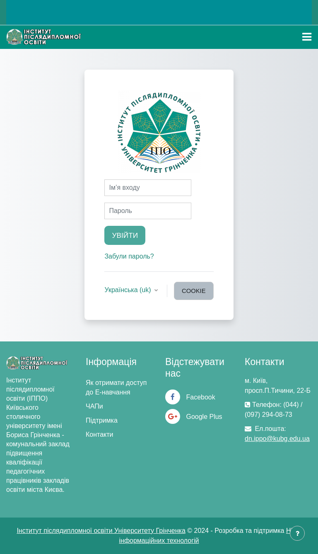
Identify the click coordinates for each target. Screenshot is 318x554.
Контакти (99, 434)
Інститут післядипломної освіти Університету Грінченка (101, 530)
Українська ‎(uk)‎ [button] (128, 289)
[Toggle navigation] (307, 37)
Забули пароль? (129, 256)
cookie (194, 291)
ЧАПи (94, 406)
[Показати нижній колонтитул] (297, 533)
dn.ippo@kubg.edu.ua (277, 438)
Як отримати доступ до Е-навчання (116, 387)
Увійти (125, 235)
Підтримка (102, 420)
